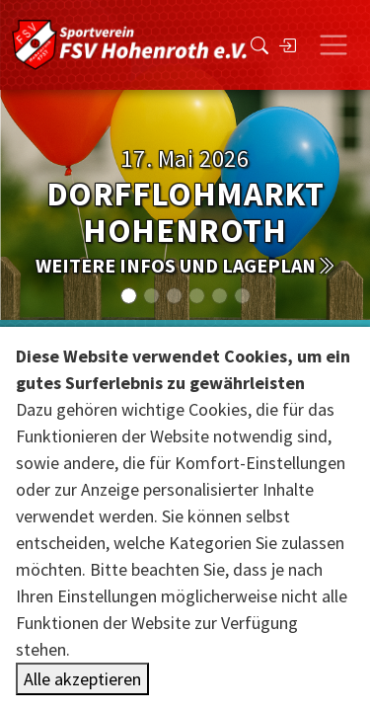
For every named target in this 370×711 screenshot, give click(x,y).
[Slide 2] (174, 295)
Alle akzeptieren (82, 679)
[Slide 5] (242, 295)
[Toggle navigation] (333, 45)
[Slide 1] (151, 295)
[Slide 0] (128, 295)
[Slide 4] (219, 295)
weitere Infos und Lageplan (185, 265)
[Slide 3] (196, 295)
